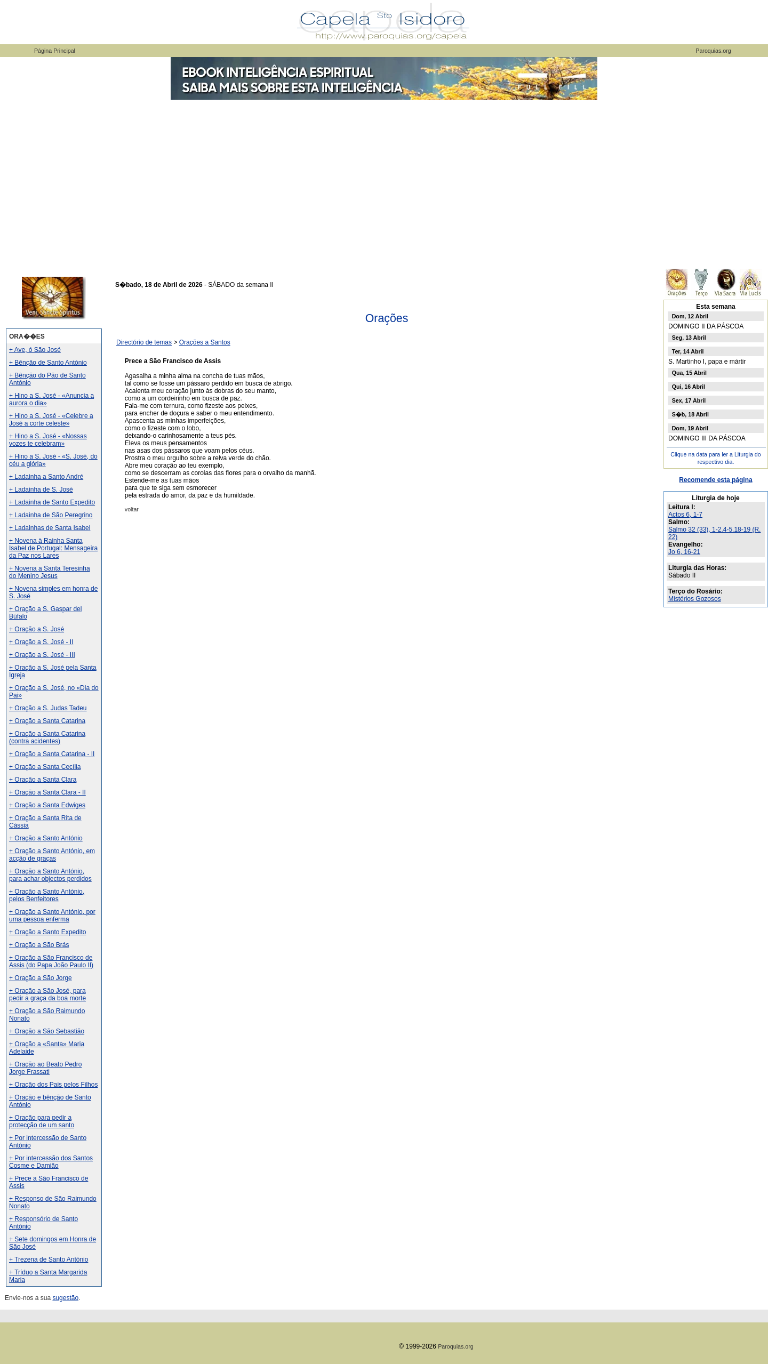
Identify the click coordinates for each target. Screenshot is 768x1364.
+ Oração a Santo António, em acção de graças (52, 854)
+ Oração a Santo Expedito (47, 932)
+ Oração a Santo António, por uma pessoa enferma (52, 915)
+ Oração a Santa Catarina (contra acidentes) (47, 737)
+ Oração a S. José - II (41, 642)
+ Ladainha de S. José (41, 489)
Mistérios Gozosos (694, 599)
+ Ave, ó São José (35, 350)
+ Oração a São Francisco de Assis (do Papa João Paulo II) (51, 961)
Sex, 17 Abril (689, 400)
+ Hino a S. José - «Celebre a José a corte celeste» (51, 419)
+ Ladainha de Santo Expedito (52, 502)
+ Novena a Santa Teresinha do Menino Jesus (49, 572)
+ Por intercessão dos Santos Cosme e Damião (51, 1161)
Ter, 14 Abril (688, 351)
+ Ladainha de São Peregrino (50, 515)
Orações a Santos (204, 342)
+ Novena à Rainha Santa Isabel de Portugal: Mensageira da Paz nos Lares (53, 548)
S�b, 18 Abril (690, 414)
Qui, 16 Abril (688, 386)
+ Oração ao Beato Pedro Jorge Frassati (45, 1068)
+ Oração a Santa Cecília (45, 767)
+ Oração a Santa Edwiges (47, 805)
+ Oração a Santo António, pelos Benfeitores (46, 895)
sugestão (65, 1298)
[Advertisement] (384, 181)
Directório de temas (144, 342)
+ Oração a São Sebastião (46, 1031)
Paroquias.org (713, 50)
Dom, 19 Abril (690, 428)
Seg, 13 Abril (689, 337)
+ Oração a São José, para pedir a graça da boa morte (47, 994)
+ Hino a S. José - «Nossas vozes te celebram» (48, 439)
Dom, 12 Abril (690, 316)
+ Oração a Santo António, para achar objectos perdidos (50, 875)
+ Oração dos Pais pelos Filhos (53, 1084)
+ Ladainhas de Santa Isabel (49, 528)
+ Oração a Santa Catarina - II (51, 754)
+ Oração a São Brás (39, 945)
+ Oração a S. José (36, 629)
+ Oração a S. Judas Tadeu (48, 708)
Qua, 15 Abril (689, 373)
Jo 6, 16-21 (684, 552)
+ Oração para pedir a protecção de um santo (41, 1121)
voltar (132, 509)
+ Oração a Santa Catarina (47, 721)
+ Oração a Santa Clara (42, 779)
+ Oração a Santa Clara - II (47, 792)
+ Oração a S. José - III (42, 655)
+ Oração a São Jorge (40, 978)
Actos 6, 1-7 (685, 514)
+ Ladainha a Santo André (46, 476)
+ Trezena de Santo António (48, 1259)
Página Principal (54, 50)
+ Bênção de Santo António (48, 362)
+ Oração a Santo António (46, 838)
